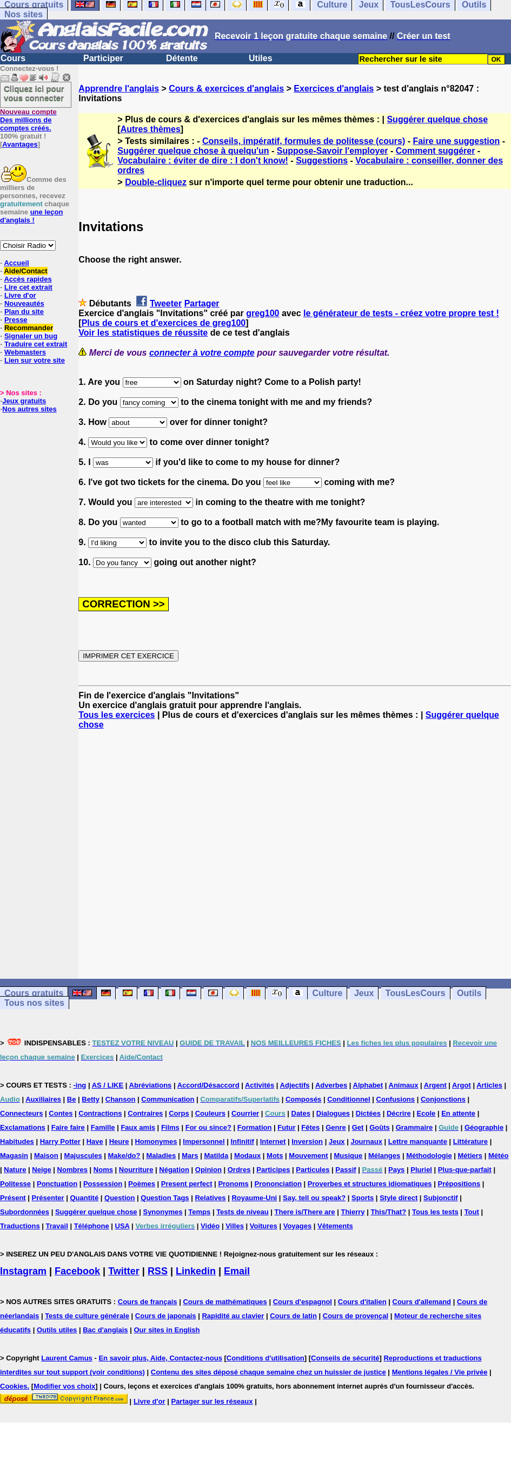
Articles (489, 1085)
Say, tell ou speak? (314, 1198)
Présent (13, 1198)
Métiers (470, 1155)
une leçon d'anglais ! (31, 216)
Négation (174, 1170)
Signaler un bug (30, 336)
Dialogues (333, 1113)
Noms (103, 1170)
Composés (303, 1099)
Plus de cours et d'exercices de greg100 (164, 323)
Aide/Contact (25, 271)
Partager (202, 303)
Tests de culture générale (87, 1316)
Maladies (161, 1155)
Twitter (124, 1271)
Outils (469, 993)
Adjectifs (295, 1085)
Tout (471, 1212)
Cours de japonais (165, 1316)
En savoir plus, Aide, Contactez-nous (160, 1358)
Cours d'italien (362, 1302)
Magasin (14, 1155)
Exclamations (22, 1127)
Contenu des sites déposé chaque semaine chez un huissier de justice (268, 1372)
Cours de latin (293, 1316)
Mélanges (384, 1155)
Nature (15, 1170)
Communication (167, 1099)
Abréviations (150, 1085)
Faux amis (138, 1127)
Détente (182, 58)
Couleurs (210, 1113)
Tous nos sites (34, 1002)
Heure (119, 1141)
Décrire (399, 1113)
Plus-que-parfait (465, 1170)
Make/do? (124, 1155)
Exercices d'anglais (334, 88)
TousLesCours (416, 993)
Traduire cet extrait (35, 344)
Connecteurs (21, 1113)
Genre (336, 1127)
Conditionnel (348, 1099)
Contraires (145, 1113)
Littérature (470, 1141)
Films (170, 1127)
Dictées (368, 1113)
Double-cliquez (156, 182)
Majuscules (83, 1155)
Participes (273, 1170)
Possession (102, 1184)
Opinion (208, 1170)
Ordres (239, 1170)
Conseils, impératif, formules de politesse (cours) (303, 141)
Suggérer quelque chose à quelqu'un (193, 150)
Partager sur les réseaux (212, 1401)
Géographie (483, 1127)
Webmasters (25, 352)
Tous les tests (435, 1212)
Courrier (245, 1113)
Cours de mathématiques (225, 1302)
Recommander (28, 328)
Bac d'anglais (105, 1330)
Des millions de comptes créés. (28, 120)
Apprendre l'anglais (118, 88)
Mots (275, 1155)
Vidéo (210, 1226)
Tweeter (166, 303)
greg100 (262, 313)
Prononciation (278, 1184)
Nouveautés (24, 303)
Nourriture (136, 1170)
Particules (312, 1170)
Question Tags (165, 1198)
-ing (79, 1085)
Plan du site (24, 311)
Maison (46, 1155)
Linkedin (196, 1271)
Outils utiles (57, 1330)
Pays (396, 1170)
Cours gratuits (33, 993)
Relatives (210, 1198)
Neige (41, 1170)
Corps (179, 1113)
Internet (273, 1141)
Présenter (48, 1198)
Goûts (379, 1127)
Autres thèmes (151, 129)
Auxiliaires (43, 1099)
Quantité (84, 1198)
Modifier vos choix (64, 1386)
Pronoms (233, 1184)
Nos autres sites (29, 409)
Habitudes (17, 1141)
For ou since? (208, 1127)
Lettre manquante (417, 1141)
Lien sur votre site (34, 360)
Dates (300, 1113)
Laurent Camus (66, 1358)
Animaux (404, 1085)
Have (95, 1141)
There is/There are (305, 1212)
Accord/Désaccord (208, 1085)
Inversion (307, 1141)
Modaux (247, 1155)
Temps (199, 1212)
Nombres (72, 1170)
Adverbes (331, 1085)
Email (237, 1271)
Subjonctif (440, 1198)
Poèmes (141, 1184)
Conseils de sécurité (345, 1358)
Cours (13, 58)
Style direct (398, 1198)
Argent (435, 1085)
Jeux (364, 993)
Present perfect (187, 1184)
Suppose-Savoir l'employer (332, 150)
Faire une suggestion (456, 141)
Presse (16, 320)
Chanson (120, 1099)
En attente (458, 1113)
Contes (60, 1113)
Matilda (216, 1155)
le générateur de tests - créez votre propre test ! (401, 313)
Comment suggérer (435, 150)
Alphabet (368, 1085)
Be (71, 1099)
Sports (362, 1198)
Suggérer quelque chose (437, 119)
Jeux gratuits (24, 401)
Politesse (15, 1184)
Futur (286, 1127)
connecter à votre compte (202, 352)
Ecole (426, 1113)
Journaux (366, 1141)
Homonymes (156, 1141)
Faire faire (68, 1127)
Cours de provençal (355, 1316)
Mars (190, 1155)
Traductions (20, 1226)
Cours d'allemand (422, 1302)
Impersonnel (203, 1141)
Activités (259, 1085)
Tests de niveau (242, 1212)
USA (122, 1226)
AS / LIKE (108, 1085)
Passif (345, 1170)
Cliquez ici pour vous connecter (34, 93)
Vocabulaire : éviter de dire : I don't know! (202, 160)
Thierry (352, 1212)
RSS (158, 1271)
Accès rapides (27, 279)
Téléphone (91, 1226)
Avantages (19, 144)
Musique (348, 1155)
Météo (498, 1155)
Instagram (23, 1271)
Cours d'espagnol (302, 1302)
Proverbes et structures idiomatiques (370, 1184)
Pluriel (421, 1170)
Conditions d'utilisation (265, 1358)
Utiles (261, 58)
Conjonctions (443, 1099)
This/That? (388, 1212)
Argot (461, 1085)
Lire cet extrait (28, 287)
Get (358, 1127)
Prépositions (458, 1184)
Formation (254, 1127)
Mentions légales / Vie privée (440, 1372)
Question (119, 1198)
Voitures (263, 1226)
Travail (57, 1226)
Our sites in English (167, 1330)
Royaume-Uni (254, 1198)
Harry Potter (60, 1141)
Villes (234, 1226)
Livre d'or (20, 295)
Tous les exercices (116, 714)
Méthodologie (429, 1155)
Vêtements (335, 1226)
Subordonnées (24, 1212)
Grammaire (414, 1127)
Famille (103, 1127)
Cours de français (147, 1302)
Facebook (77, 1271)
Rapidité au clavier (233, 1316)
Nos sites (23, 14)
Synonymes (162, 1212)
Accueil (16, 263)
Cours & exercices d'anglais (226, 88)
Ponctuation (57, 1184)
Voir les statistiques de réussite (143, 332)
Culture (327, 993)
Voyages (297, 1226)
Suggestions (322, 160)
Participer (103, 58)
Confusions (395, 1099)
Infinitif (242, 1141)
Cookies (14, 1386)
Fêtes (310, 1127)
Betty (90, 1099)
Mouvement (308, 1155)
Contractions (100, 1113)
